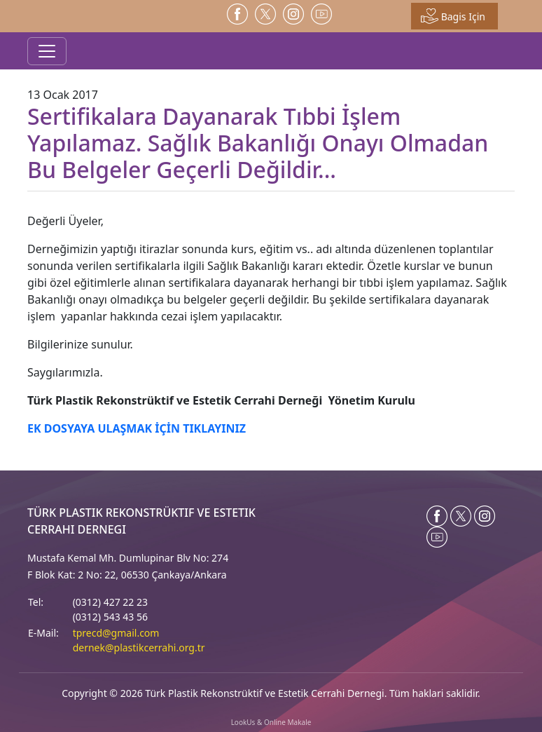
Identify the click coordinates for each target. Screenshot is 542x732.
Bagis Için (453, 16)
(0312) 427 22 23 (110, 602)
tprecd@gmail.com (116, 632)
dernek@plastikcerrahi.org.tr (139, 647)
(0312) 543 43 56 (110, 616)
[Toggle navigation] (47, 51)
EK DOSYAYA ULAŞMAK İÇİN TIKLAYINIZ (136, 428)
